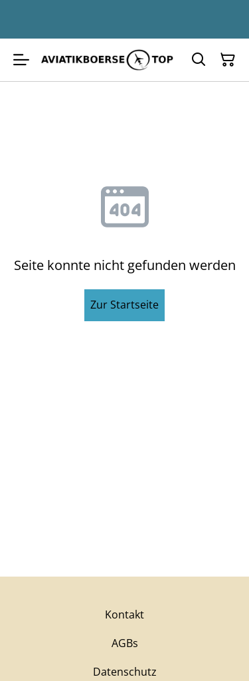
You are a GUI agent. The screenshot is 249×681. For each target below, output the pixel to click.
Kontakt (124, 614)
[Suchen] (198, 59)
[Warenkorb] (227, 59)
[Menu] (21, 59)
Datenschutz (125, 671)
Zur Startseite (124, 304)
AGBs (125, 643)
